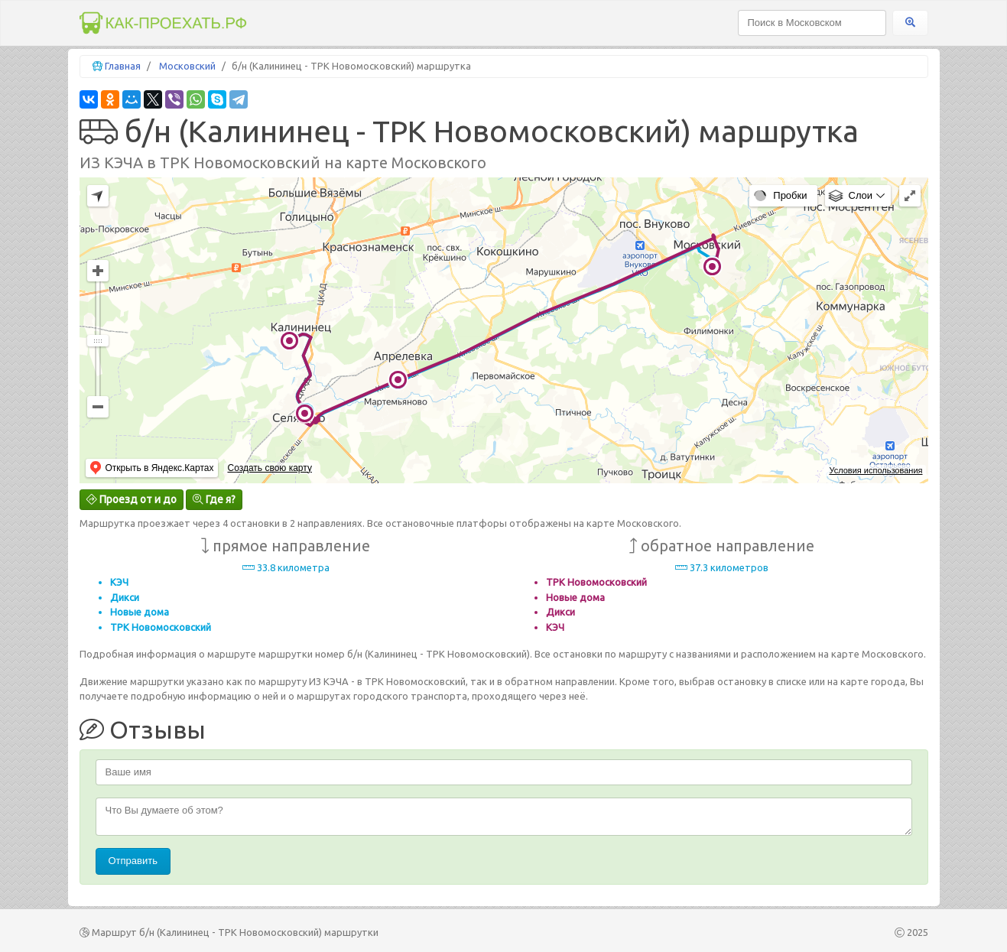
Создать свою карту (269, 468)
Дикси (124, 597)
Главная (123, 65)
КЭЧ (119, 582)
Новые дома (139, 611)
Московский (187, 65)
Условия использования (875, 470)
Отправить (133, 860)
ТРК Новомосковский (160, 627)
